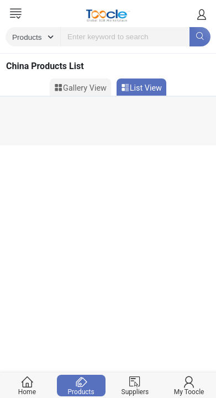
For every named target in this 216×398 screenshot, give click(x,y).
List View (141, 88)
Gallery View (80, 88)
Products (80, 385)
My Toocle (189, 385)
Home (27, 385)
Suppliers (135, 385)
